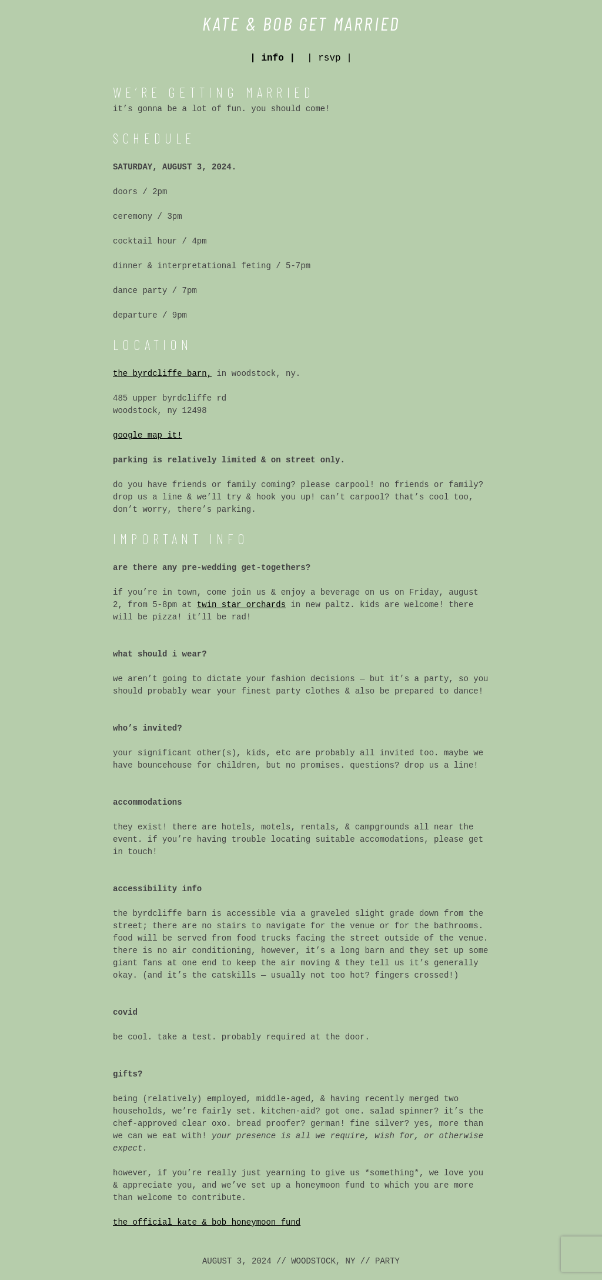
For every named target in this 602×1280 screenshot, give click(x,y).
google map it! (147, 435)
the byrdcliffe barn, (162, 373)
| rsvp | (329, 58)
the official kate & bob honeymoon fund (206, 1222)
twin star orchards (241, 604)
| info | (272, 58)
